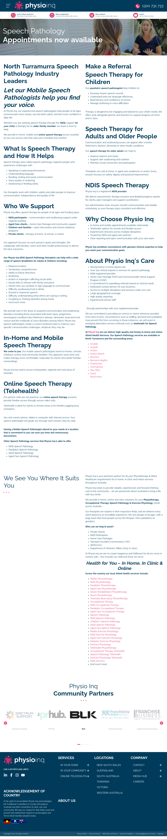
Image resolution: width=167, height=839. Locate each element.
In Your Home (69, 765)
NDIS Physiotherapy (100, 582)
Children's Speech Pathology (105, 621)
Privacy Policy (82, 834)
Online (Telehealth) (73, 776)
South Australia (108, 776)
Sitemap (160, 834)
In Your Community (73, 770)
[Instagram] (17, 775)
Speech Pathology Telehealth (105, 654)
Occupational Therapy (101, 602)
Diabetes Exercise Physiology (105, 641)
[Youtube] (23, 775)
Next (161, 723)
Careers (138, 781)
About (137, 770)
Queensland (105, 770)
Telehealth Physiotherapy (103, 648)
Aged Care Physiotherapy (103, 588)
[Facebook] (11, 775)
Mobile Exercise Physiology (104, 631)
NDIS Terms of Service (110, 834)
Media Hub (140, 776)
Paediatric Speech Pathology (23, 449)
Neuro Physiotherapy (101, 595)
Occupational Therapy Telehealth (107, 651)
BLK (83, 717)
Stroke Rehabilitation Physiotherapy (108, 592)
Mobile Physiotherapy (101, 579)
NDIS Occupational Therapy (104, 605)
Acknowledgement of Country (145, 834)
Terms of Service (94, 834)
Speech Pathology (99, 615)
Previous (5, 723)
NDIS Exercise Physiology (103, 634)
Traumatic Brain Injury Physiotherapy (109, 598)
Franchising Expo (115, 717)
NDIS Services (97, 661)
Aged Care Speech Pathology (24, 456)
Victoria (102, 787)
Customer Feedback (126, 834)
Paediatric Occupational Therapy (107, 608)
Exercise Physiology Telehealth (106, 657)
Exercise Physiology (100, 644)
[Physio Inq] (35, 5)
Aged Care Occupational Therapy (107, 611)
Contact (139, 765)
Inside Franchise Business (147, 717)
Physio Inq (93, 332)
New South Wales (109, 765)
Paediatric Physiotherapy (103, 585)
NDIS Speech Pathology (21, 446)
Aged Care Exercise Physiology (106, 638)
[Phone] (149, 6)
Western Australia (110, 793)
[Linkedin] (5, 775)
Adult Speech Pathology (21, 453)
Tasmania (103, 781)
